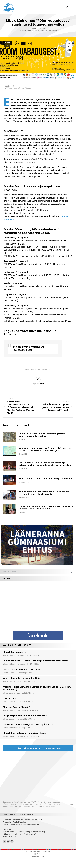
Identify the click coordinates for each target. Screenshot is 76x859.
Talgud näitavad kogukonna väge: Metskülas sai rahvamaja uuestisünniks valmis (44, 493)
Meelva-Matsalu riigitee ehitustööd (21, 678)
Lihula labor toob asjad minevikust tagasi (25, 733)
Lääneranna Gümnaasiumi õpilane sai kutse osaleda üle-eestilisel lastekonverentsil (46, 507)
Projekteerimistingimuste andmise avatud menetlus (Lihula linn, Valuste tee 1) (37, 688)
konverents (9, 219)
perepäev (65, 216)
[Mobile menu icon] (71, 7)
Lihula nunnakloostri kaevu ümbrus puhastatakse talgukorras (36, 660)
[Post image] (11, 437)
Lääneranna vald (38, 856)
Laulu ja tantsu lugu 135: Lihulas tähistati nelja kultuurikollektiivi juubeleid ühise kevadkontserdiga (45, 464)
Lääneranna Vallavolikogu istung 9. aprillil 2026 (28, 724)
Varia (7, 46)
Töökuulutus (9, 698)
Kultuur (7, 42)
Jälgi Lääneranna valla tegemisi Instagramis (38, 748)
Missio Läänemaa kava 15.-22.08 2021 (28, 348)
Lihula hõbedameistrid (14, 652)
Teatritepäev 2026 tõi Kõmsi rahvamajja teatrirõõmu (46, 479)
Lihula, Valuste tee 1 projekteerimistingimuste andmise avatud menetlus (42, 435)
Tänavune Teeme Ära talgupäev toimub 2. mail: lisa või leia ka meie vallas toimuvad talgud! (45, 449)
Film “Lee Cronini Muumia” (16, 707)
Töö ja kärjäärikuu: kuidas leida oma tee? (25, 715)
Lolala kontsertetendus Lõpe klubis (21, 669)
